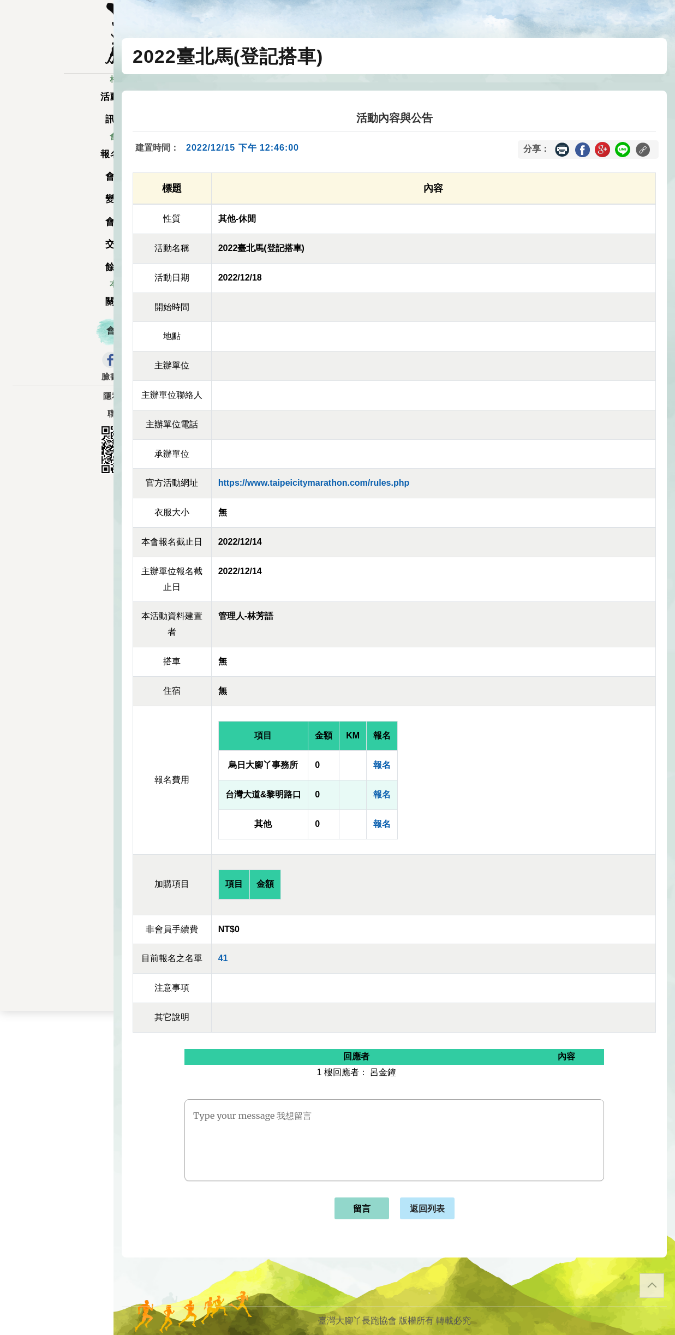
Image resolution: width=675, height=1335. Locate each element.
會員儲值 (56, 186)
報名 (382, 765)
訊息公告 (56, 129)
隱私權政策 (57, 406)
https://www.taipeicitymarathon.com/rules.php (314, 482)
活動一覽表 (56, 107)
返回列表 (427, 1208)
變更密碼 (56, 209)
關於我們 (56, 311)
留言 (362, 1208)
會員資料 (56, 232)
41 (223, 958)
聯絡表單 (56, 423)
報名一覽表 (56, 163)
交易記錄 (56, 254)
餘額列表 (56, 276)
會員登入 (56, 340)
